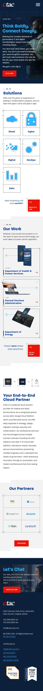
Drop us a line (11, 589)
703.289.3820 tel (10, 620)
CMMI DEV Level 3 (11, 649)
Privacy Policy (9, 637)
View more (21, 543)
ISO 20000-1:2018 (10, 660)
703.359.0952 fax (10, 623)
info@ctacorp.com (11, 628)
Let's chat (9, 73)
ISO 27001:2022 (10, 657)
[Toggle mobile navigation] (38, 5)
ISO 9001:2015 (9, 653)
